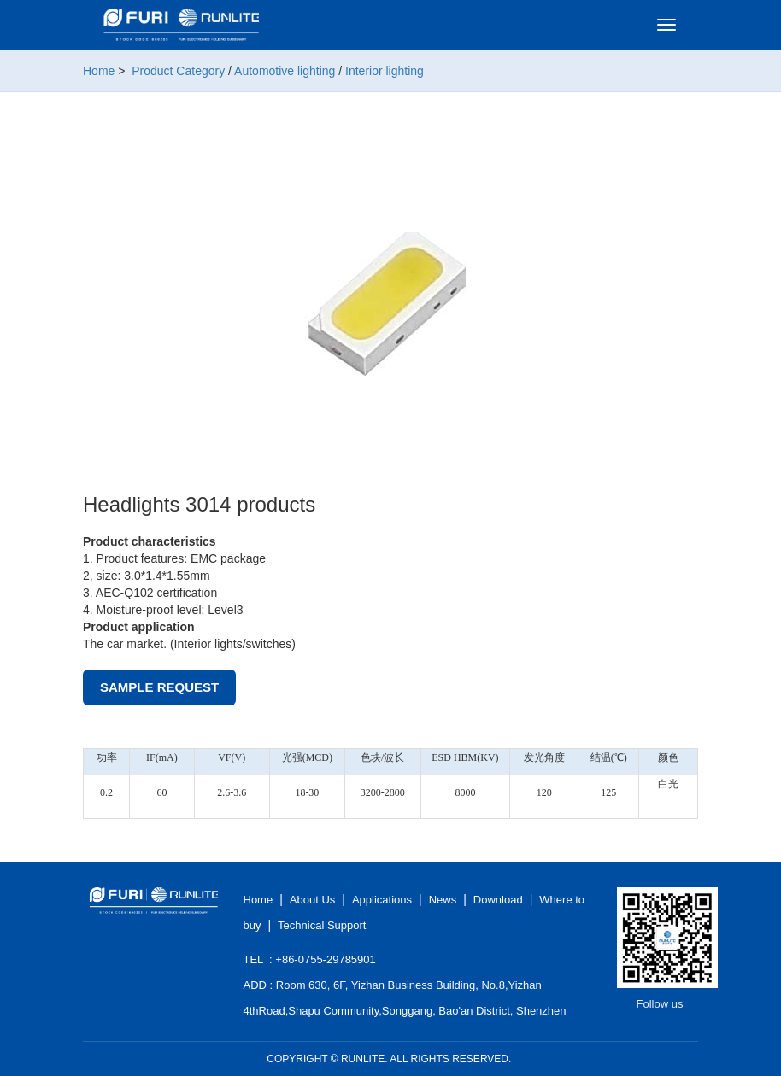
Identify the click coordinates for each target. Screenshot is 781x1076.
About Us (312, 899)
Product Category (178, 71)
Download (498, 899)
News (443, 899)
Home (99, 71)
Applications (382, 899)
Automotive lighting (284, 71)
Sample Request (159, 687)
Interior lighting (384, 71)
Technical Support (322, 925)
